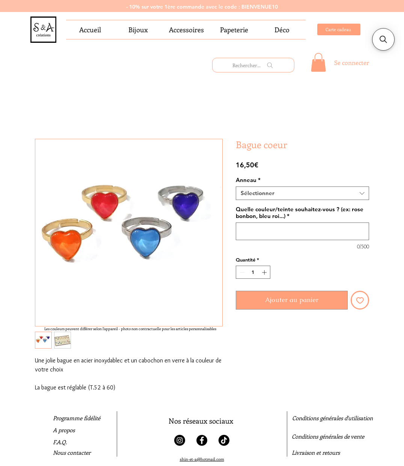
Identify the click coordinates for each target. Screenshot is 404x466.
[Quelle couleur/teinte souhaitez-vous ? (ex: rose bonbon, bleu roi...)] (302, 231)
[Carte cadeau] (338, 29)
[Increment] (265, 272)
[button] (383, 39)
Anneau (248, 180)
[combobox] (302, 193)
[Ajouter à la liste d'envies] (360, 300)
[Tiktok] (224, 440)
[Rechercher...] (253, 65)
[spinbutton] (253, 272)
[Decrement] (241, 272)
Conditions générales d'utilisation (332, 418)
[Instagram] (179, 440)
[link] (318, 62)
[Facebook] (201, 440)
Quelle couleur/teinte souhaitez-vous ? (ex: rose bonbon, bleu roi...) (299, 212)
